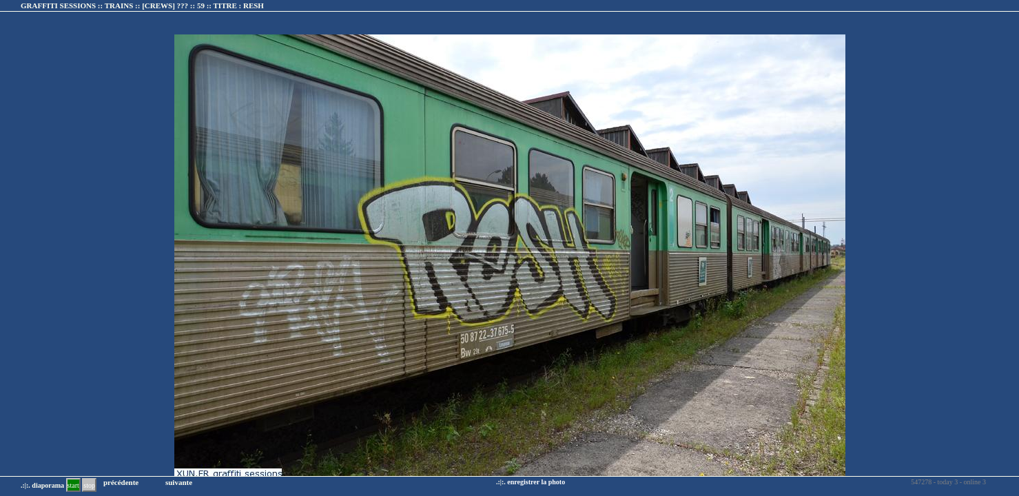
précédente (120, 482)
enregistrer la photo (536, 482)
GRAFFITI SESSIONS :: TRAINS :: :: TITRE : (142, 5)
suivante (178, 482)
